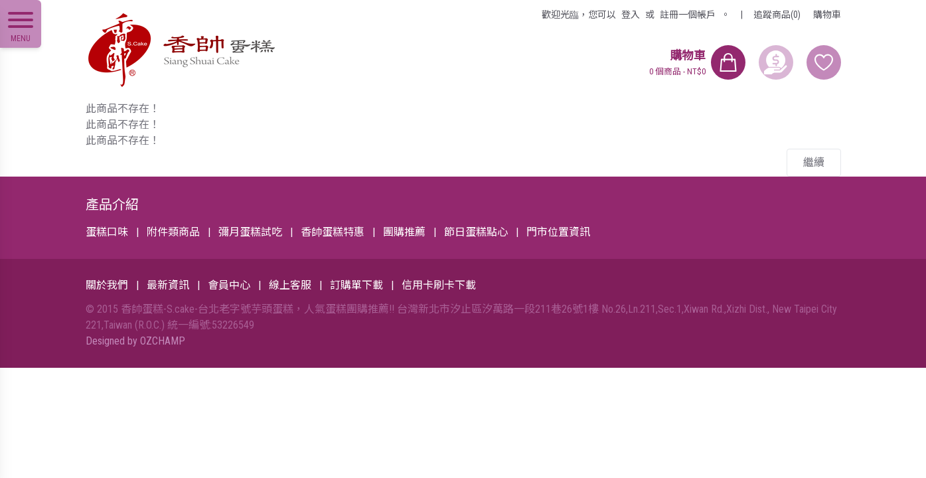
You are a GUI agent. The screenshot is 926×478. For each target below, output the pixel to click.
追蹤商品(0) (777, 14)
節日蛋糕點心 (476, 232)
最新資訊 (168, 285)
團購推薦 (404, 232)
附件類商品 (173, 232)
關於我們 (107, 285)
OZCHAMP (162, 341)
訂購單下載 (356, 285)
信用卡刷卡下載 (439, 285)
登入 (630, 14)
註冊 (688, 14)
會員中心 (229, 285)
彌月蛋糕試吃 (250, 232)
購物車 (827, 14)
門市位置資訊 (558, 232)
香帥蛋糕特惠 (332, 232)
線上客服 (290, 285)
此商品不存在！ (123, 108)
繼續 (813, 162)
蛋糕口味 (107, 232)
